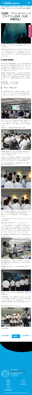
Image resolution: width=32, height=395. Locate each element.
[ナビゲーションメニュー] (29, 2)
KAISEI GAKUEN (15, 392)
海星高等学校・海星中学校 (18, 371)
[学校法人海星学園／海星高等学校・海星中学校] (11, 3)
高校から (16, 336)
